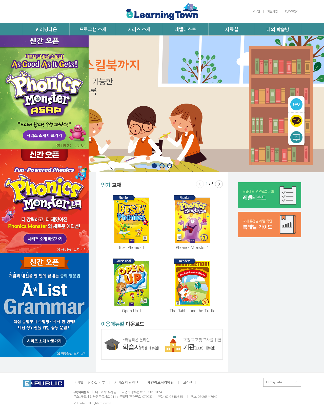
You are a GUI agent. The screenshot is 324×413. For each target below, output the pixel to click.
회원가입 (272, 11)
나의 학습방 (278, 29)
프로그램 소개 (92, 29)
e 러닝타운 (46, 29)
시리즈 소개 (139, 29)
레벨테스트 (185, 29)
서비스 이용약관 (126, 382)
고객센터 (189, 382)
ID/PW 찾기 (291, 11)
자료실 (231, 29)
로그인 (256, 11)
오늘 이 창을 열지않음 (73, 146)
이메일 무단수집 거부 (89, 382)
